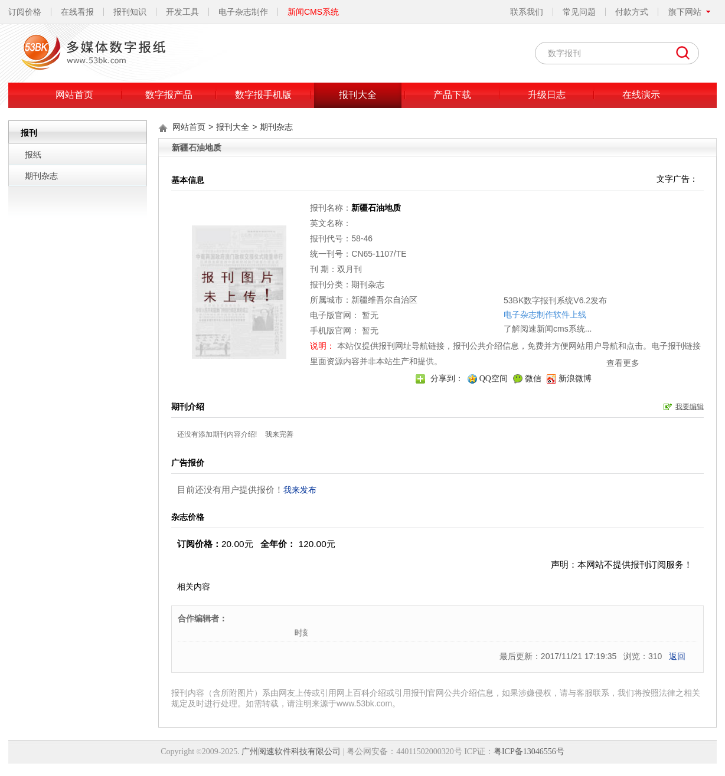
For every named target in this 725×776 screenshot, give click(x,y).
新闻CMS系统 (313, 12)
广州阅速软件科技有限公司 (291, 751)
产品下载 (452, 95)
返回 (677, 656)
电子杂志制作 (243, 12)
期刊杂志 (41, 176)
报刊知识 (129, 12)
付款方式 (631, 12)
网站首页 (74, 95)
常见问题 (579, 12)
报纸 (33, 154)
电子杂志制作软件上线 (485, 275)
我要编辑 (689, 406)
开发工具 (182, 12)
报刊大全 (358, 95)
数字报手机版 (263, 95)
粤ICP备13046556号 (529, 751)
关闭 (575, 243)
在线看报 (77, 12)
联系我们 (526, 12)
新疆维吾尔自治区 (384, 299)
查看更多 (563, 323)
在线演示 (641, 95)
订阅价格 (24, 12)
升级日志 (547, 95)
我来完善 (279, 434)
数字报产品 (168, 95)
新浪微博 (575, 378)
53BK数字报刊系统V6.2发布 (495, 261)
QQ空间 (493, 378)
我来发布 (299, 490)
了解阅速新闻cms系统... (488, 289)
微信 (533, 378)
